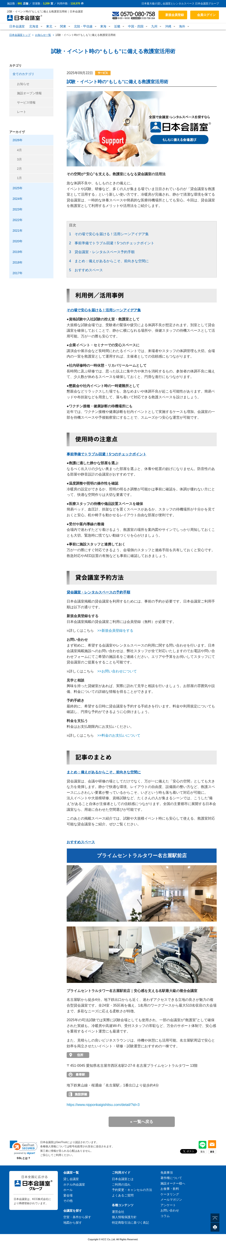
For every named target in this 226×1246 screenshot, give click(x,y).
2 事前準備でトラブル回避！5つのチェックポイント (111, 243)
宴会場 (68, 1195)
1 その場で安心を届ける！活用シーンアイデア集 (109, 234)
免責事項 (166, 1172)
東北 (49, 26)
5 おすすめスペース (86, 270)
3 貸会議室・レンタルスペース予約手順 (102, 252)
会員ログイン (206, 15)
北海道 (33, 26)
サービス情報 (26, 102)
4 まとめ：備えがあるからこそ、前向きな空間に (109, 261)
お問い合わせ (169, 1210)
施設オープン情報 (29, 93)
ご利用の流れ (121, 1184)
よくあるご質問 (123, 1195)
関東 (63, 26)
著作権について (171, 1178)
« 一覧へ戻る (141, 1121)
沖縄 (168, 26)
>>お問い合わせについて (117, 671)
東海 (103, 26)
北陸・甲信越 (83, 26)
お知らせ (23, 84)
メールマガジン (171, 1199)
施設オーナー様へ (172, 1183)
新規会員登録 (174, 15)
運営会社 (118, 1211)
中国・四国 (135, 26)
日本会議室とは (123, 1179)
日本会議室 (17, 26)
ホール (68, 1190)
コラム (165, 1216)
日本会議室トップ (19, 35)
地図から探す (72, 1222)
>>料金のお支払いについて (118, 735)
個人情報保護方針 (124, 1217)
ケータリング (169, 1194)
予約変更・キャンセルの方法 (132, 1190)
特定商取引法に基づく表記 (130, 1222)
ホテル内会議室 (74, 1184)
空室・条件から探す (77, 1217)
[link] (23, 1147)
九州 (154, 26)
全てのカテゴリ (23, 74)
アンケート (168, 1205)
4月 (19, 150)
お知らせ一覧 (43, 35)
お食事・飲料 (169, 1188)
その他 (68, 1200)
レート (21, 112)
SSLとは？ (23, 1158)
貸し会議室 (71, 1179)
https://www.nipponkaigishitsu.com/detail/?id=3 (103, 1105)
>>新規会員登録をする (115, 630)
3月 (19, 159)
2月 (19, 168)
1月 (19, 178)
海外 (182, 26)
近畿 (117, 26)
